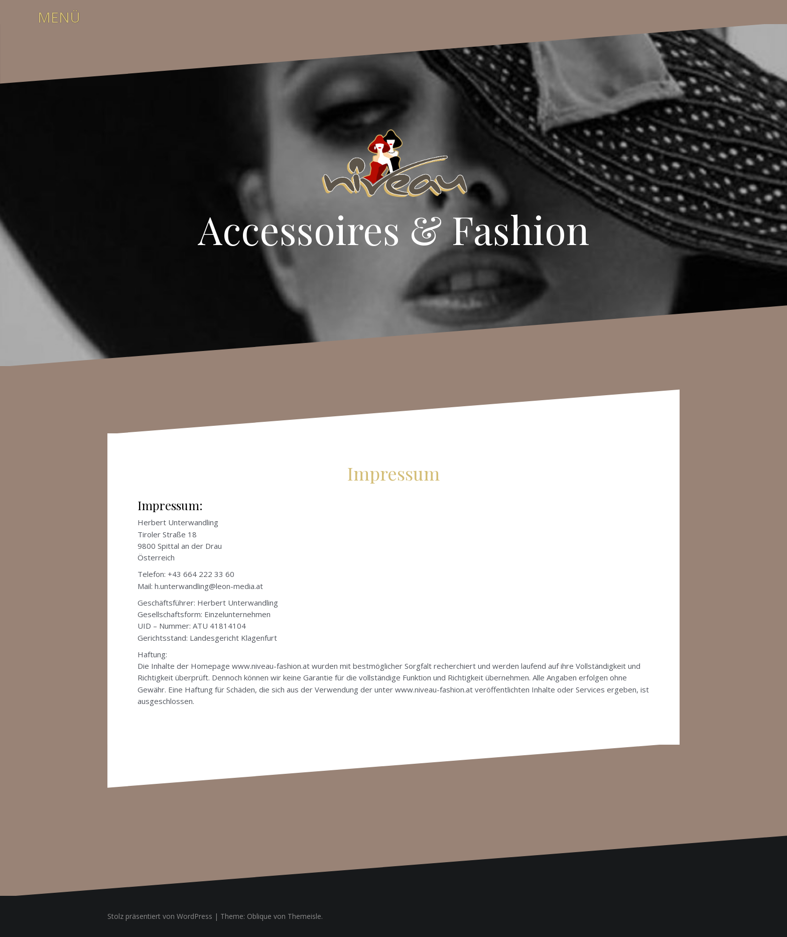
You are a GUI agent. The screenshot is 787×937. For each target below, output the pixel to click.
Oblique (259, 916)
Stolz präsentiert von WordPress (159, 916)
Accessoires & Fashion (393, 229)
